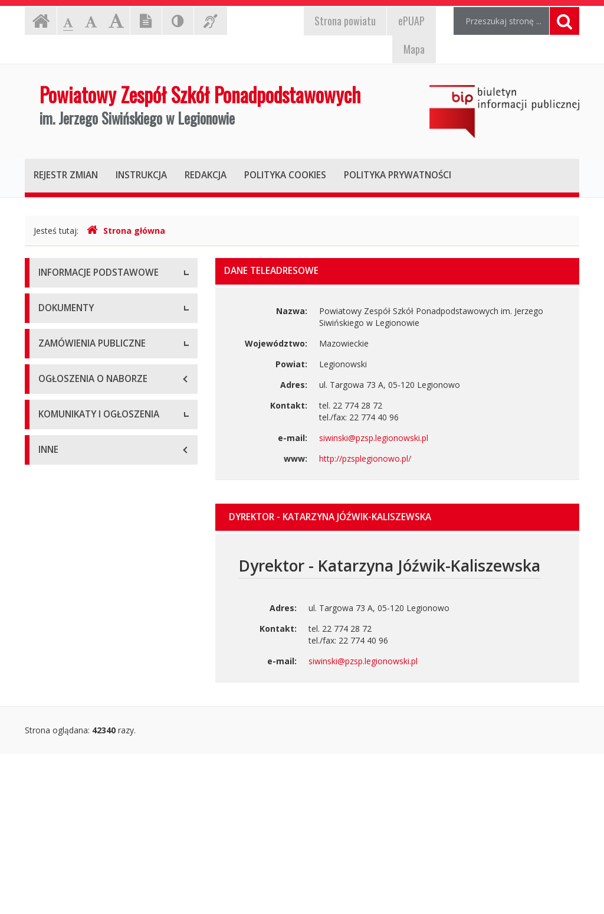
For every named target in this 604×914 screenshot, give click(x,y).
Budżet (51, 495)
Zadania (53, 380)
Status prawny (65, 327)
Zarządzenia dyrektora (81, 522)
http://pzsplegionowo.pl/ (365, 458)
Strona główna (126, 230)
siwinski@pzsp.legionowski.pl (373, 437)
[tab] (397, 517)
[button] (397, 517)
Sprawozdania (65, 548)
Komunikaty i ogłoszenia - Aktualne (105, 761)
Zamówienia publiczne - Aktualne (101, 610)
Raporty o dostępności (81, 407)
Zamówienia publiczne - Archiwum (103, 637)
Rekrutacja (58, 734)
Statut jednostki (68, 469)
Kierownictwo (64, 354)
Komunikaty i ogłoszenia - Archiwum (87, 793)
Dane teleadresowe (75, 300)
